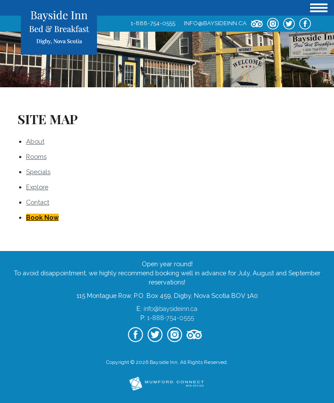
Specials (38, 171)
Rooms (36, 156)
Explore (37, 187)
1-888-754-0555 (152, 23)
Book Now (42, 217)
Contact (37, 202)
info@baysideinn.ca (215, 23)
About (35, 141)
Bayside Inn (163, 362)
